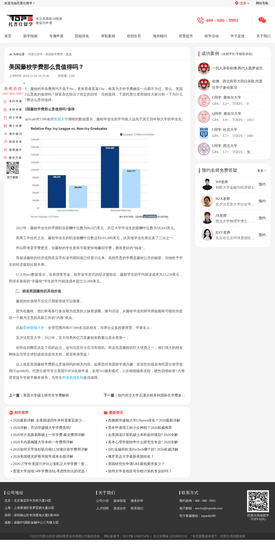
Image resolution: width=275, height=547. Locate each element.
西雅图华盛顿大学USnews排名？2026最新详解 (144, 420)
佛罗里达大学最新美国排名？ (131, 456)
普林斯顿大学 (33, 328)
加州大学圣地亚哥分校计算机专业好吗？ (140, 471)
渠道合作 (120, 508)
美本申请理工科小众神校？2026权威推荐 (140, 428)
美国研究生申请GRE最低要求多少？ (136, 464)
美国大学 (61, 119)
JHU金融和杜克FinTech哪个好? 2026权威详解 (143, 449)
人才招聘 (102, 508)
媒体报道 (120, 500)
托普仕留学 (35, 54)
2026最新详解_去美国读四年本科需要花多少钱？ (51, 420)
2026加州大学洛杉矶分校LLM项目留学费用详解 (50, 449)
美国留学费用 (54, 54)
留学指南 (30, 36)
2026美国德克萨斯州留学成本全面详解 (43, 456)
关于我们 (263, 36)
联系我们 (137, 508)
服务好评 (137, 500)
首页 (8, 36)
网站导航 (262, 3)
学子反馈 (237, 36)
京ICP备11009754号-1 (137, 536)
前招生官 (134, 36)
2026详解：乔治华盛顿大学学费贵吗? (42, 428)
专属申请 (56, 36)
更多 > (261, 170)
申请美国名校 (72, 377)
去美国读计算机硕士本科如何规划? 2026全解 (143, 435)
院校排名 (82, 36)
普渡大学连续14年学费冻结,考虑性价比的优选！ (50, 471)
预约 (262, 184)
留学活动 (211, 36)
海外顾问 (160, 36)
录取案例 (108, 36)
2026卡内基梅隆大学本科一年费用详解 (43, 442)
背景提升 (186, 36)
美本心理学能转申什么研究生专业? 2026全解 (143, 442)
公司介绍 (102, 500)
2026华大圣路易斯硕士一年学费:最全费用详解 (49, 435)
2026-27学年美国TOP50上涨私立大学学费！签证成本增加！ (51, 464)
